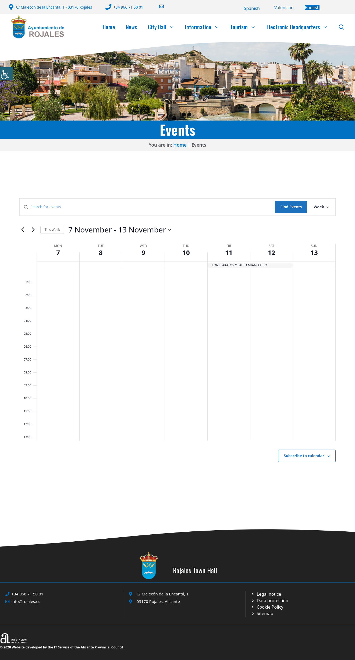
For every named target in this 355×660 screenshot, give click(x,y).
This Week (52, 229)
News (131, 27)
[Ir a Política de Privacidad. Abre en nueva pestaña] (266, 594)
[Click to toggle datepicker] (119, 229)
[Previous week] (22, 230)
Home (109, 27)
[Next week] (33, 230)
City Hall (164, 27)
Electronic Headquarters (300, 27)
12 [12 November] (271, 252)
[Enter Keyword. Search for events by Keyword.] (147, 207)
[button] (341, 27)
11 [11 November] (228, 252)
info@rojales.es (26, 601)
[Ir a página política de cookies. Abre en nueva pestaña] (269, 600)
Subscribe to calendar (304, 455)
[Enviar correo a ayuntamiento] (158, 6)
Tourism (245, 27)
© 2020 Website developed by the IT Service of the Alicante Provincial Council (61, 647)
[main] (177, 343)
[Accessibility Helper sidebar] (6, 73)
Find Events (291, 206)
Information (205, 27)
